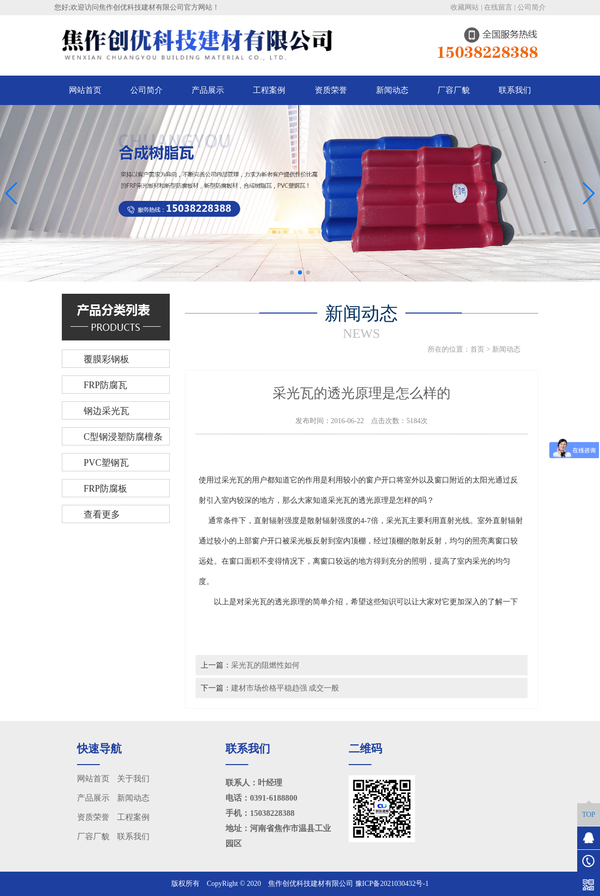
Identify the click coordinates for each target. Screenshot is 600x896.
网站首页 (85, 90)
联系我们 (515, 90)
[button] (292, 272)
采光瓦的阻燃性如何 (265, 665)
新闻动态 (392, 90)
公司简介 (531, 7)
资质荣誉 (331, 90)
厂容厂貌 (453, 90)
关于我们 (133, 778)
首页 (477, 349)
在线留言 (498, 7)
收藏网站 (465, 7)
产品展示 (208, 90)
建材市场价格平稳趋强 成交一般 (285, 687)
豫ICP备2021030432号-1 (392, 883)
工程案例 (269, 90)
